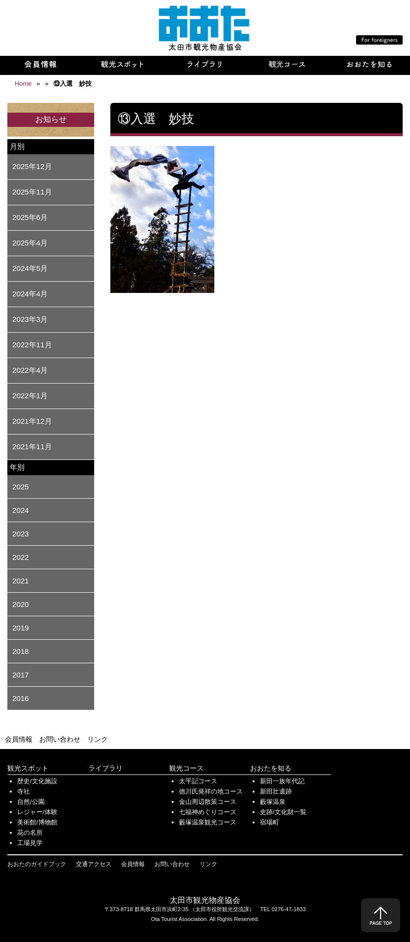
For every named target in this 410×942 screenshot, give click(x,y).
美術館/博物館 (37, 822)
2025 (20, 487)
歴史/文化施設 (37, 781)
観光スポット (28, 768)
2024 (20, 510)
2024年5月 (30, 268)
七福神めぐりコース (207, 812)
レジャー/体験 (37, 812)
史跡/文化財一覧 (283, 812)
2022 (20, 557)
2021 (20, 581)
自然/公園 (31, 801)
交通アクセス (93, 864)
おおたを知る (270, 768)
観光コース (186, 768)
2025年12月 (32, 166)
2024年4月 (30, 294)
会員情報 (18, 739)
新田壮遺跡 (276, 791)
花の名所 (30, 832)
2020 (20, 604)
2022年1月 (30, 395)
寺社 (23, 791)
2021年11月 (32, 446)
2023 (20, 534)
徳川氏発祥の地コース (211, 791)
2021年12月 (32, 421)
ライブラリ (105, 768)
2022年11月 (32, 344)
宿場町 (269, 822)
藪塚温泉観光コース (207, 822)
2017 (20, 675)
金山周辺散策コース (207, 801)
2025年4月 (30, 243)
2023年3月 (30, 319)
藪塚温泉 (272, 801)
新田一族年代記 (282, 781)
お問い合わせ (59, 739)
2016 (20, 698)
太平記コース (198, 781)
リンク (97, 739)
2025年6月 (30, 217)
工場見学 (30, 842)
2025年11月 (32, 192)
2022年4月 (30, 370)
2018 (20, 651)
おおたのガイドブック (36, 864)
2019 (20, 628)
